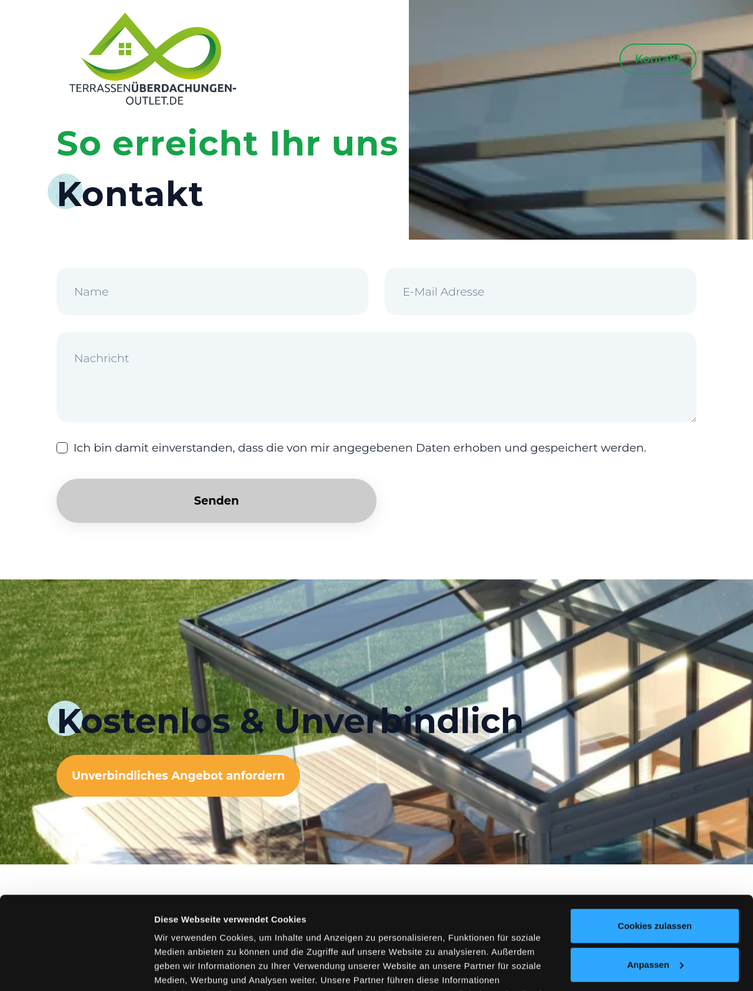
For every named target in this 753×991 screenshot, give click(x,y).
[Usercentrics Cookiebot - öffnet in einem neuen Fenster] (76, 968)
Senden (216, 500)
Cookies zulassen (655, 839)
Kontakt (658, 58)
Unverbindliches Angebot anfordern (178, 775)
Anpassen (655, 877)
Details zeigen (184, 968)
